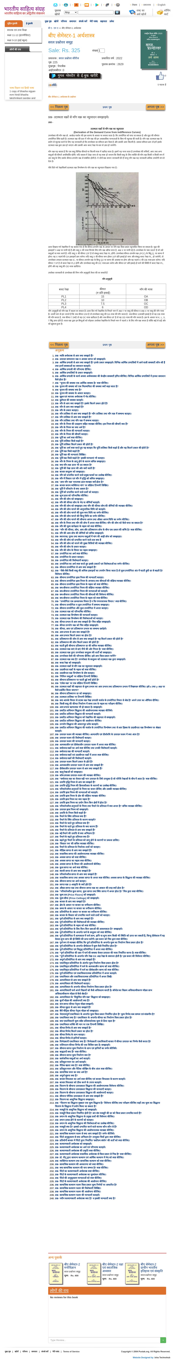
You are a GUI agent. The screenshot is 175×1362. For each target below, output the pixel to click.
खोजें (56, 21)
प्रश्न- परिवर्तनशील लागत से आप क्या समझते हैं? (76, 874)
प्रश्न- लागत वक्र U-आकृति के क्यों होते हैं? (73, 884)
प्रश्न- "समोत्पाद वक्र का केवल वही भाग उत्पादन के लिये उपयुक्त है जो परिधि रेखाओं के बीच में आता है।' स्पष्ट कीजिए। (106, 778)
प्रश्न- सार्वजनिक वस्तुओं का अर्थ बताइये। (72, 1058)
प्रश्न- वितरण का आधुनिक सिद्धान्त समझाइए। (75, 1099)
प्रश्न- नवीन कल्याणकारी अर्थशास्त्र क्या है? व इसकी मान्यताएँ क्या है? (85, 1198)
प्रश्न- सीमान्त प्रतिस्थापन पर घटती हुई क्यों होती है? (77, 679)
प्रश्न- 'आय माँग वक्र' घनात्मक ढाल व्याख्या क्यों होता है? (79, 482)
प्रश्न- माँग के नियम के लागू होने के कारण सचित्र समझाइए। (80, 461)
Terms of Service (71, 1351)
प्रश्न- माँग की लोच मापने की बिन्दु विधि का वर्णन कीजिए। (80, 516)
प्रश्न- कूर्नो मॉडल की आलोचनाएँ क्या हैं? (72, 1000)
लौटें (54, 84)
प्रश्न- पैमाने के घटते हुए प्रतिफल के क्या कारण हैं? (76, 826)
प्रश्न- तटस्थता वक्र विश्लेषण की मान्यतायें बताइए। (76, 615)
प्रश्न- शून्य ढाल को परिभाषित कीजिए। (71, 495)
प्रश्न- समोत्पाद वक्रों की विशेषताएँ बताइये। (73, 758)
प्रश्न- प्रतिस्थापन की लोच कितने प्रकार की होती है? (77, 642)
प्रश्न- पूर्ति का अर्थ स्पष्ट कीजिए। (68, 437)
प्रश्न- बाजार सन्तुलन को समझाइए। (70, 471)
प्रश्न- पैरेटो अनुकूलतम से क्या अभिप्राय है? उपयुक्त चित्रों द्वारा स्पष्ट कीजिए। (88, 1137)
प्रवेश (112, 21)
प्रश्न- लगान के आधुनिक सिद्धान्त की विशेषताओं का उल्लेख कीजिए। (84, 1123)
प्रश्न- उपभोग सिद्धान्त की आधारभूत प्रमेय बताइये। (76, 724)
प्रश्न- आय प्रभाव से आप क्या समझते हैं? (72, 632)
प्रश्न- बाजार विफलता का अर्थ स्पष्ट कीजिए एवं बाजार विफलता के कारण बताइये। (90, 1079)
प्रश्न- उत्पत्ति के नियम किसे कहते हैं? (70, 813)
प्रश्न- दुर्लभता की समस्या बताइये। (69, 400)
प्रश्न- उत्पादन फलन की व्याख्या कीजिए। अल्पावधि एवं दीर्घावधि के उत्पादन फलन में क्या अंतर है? (97, 734)
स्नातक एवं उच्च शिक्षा (17, 30)
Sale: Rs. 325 (64, 50)
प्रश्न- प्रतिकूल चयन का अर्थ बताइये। (70, 1062)
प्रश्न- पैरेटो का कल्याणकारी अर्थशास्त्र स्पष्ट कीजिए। (77, 1171)
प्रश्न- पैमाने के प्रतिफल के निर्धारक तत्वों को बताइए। (77, 847)
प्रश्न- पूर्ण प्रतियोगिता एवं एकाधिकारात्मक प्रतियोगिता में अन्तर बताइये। (86, 973)
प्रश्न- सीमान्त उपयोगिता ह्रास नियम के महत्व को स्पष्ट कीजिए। (81, 584)
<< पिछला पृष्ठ (59, 107)
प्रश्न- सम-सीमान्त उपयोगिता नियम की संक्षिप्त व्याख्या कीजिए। (82, 587)
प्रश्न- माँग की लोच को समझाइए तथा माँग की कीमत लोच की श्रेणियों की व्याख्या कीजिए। (94, 505)
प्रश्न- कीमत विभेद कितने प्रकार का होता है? (74, 1031)
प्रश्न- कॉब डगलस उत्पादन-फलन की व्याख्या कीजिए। (78, 775)
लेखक (134, 4)
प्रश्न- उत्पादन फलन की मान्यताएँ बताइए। (72, 741)
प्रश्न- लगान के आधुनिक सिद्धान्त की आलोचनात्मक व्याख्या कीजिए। (84, 1130)
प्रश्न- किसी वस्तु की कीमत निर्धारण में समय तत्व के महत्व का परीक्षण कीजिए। (89, 703)
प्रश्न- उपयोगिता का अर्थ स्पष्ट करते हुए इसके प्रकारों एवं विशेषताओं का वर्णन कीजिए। (92, 563)
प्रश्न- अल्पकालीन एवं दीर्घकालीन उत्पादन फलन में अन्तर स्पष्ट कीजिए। (85, 744)
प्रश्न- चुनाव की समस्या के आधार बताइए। (73, 393)
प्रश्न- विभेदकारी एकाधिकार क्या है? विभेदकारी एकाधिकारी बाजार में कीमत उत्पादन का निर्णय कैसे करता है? (103, 1041)
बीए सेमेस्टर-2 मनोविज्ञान (72, 1266)
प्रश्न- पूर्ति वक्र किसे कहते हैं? (67, 451)
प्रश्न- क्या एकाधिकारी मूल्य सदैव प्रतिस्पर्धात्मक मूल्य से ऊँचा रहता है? (85, 1021)
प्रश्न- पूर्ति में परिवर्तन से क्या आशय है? (72, 488)
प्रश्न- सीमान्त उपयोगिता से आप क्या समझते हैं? (75, 567)
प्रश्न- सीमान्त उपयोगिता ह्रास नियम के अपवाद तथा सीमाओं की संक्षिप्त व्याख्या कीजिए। (93, 580)
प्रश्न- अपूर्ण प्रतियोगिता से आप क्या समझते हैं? (75, 959)
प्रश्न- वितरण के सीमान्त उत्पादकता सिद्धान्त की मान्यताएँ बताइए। (83, 1089)
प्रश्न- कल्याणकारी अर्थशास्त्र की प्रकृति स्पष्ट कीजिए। (77, 1150)
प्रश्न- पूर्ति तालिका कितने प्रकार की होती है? (74, 444)
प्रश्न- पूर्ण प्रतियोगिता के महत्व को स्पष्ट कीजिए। (75, 925)
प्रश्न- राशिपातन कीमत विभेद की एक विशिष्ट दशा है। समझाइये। (82, 1045)
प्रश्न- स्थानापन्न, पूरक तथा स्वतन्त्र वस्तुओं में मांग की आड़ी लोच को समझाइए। (88, 536)
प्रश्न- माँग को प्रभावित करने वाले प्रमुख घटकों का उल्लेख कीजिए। (83, 475)
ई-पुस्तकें (29, 23)
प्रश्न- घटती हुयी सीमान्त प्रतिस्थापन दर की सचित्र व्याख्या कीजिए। (83, 645)
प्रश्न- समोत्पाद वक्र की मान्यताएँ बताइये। (72, 751)
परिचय (64, 21)
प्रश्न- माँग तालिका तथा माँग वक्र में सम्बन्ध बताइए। (77, 420)
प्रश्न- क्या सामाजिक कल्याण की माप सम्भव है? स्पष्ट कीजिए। (81, 1167)
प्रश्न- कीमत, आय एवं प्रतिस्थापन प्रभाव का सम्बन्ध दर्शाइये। (81, 628)
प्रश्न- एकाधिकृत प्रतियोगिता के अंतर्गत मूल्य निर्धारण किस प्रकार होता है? (87, 963)
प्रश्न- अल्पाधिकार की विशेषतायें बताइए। (72, 983)
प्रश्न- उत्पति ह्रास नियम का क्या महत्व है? (72, 799)
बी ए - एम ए (53, 28)
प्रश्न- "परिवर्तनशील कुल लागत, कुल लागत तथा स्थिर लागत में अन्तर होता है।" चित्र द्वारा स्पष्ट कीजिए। (99, 891)
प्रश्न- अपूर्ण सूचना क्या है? (66, 1075)
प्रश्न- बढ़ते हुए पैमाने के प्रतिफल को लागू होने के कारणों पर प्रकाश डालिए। (87, 840)
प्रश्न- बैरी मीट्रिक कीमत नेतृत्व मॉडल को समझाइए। (77, 1010)
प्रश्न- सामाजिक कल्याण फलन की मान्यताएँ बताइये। (77, 1195)
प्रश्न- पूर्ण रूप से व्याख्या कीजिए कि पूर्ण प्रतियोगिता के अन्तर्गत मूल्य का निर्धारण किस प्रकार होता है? (99, 942)
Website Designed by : (144, 1357)
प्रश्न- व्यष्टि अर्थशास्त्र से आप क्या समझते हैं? (74, 355)
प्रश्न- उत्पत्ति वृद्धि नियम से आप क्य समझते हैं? (75, 782)
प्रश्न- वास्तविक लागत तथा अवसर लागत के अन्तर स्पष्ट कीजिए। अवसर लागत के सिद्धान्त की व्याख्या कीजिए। (102, 877)
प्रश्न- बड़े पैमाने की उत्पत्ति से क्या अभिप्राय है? (75, 833)
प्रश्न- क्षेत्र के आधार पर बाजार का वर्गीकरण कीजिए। (77, 905)
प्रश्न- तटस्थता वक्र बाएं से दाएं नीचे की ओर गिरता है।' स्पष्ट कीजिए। (84, 649)
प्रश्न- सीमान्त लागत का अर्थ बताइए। (70, 881)
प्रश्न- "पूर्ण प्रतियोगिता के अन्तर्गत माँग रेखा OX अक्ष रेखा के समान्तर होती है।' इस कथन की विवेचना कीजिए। (102, 956)
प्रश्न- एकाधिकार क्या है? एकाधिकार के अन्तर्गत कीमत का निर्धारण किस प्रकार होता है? (93, 1017)
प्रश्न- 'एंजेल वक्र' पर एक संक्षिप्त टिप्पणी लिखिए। (76, 683)
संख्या (95, 50)
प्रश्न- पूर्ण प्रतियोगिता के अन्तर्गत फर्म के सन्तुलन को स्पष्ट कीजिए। (83, 932)
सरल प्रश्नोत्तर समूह (60, 42)
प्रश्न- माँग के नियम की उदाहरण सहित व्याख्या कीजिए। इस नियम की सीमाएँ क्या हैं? (91, 424)
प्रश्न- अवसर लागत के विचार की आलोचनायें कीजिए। (78, 864)
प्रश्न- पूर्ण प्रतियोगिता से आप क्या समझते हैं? (74, 918)
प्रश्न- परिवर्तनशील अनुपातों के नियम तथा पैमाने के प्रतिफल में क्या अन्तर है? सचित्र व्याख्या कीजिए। (98, 806)
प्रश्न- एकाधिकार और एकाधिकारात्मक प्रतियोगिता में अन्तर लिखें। (83, 976)
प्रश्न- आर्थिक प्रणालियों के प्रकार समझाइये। (73, 372)
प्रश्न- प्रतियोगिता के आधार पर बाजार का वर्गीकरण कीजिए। (81, 911)
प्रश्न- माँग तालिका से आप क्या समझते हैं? (73, 417)
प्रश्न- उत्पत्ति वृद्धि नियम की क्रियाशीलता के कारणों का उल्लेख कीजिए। (86, 785)
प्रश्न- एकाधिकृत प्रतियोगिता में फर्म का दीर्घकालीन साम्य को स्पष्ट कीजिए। (87, 969)
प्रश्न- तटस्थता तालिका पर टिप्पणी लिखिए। (73, 697)
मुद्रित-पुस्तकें (12, 23)
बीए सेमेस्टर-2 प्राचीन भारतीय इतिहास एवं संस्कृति (152, 1268)
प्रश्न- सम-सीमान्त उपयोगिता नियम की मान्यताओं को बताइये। (81, 591)
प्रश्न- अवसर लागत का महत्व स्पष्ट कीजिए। (73, 860)
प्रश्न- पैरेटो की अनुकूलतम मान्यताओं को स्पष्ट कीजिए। (78, 1178)
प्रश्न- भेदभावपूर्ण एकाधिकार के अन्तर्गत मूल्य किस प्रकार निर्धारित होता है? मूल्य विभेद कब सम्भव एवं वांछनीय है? (105, 1014)
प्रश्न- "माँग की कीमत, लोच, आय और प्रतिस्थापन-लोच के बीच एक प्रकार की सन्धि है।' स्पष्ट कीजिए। (98, 529)
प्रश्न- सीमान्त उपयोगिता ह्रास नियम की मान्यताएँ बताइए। (79, 577)
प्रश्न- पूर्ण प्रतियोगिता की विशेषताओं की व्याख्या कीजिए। (79, 922)
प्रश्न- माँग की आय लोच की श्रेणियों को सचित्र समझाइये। (79, 533)
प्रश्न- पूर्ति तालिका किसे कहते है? (69, 441)
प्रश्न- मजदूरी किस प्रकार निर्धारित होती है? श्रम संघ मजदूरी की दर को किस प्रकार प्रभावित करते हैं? (98, 1113)
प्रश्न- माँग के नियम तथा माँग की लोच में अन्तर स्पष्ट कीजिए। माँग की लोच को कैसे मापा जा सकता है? (99, 522)
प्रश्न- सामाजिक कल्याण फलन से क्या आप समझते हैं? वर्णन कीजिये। (85, 1133)
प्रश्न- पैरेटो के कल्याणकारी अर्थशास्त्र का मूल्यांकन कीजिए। (80, 1174)
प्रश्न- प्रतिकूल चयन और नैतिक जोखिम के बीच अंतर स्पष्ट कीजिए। (83, 1068)
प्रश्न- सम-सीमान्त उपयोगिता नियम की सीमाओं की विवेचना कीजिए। (84, 594)
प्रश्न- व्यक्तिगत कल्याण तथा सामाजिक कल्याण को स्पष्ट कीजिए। (83, 1161)
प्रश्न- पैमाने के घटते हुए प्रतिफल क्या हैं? (72, 823)
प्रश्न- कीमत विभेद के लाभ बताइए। (70, 1034)
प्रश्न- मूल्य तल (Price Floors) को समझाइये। (75, 894)
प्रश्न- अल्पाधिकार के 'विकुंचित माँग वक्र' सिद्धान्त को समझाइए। (82, 997)
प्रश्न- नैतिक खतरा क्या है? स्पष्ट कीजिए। (72, 1065)
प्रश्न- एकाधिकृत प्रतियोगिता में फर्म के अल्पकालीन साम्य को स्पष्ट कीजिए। (87, 966)
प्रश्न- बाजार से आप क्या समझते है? (70, 901)
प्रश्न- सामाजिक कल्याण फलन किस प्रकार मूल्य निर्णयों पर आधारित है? (86, 1184)
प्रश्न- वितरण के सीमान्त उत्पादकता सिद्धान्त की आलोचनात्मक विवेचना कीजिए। (89, 1085)
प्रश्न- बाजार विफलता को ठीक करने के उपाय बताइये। (78, 1082)
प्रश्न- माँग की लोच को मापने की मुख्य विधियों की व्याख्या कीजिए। (83, 543)
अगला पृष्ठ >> (155, 107)
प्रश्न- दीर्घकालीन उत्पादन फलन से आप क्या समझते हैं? (78, 768)
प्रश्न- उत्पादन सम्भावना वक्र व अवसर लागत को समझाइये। (80, 359)
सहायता (103, 21)
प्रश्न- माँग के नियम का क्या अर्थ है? (70, 427)
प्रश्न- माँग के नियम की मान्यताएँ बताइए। (72, 430)
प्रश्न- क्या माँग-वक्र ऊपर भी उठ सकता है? (73, 464)
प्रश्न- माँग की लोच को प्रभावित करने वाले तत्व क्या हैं (78, 540)
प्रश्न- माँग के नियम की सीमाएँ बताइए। (71, 434)
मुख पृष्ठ (48, 21)
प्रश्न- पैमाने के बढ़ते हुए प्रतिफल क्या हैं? (72, 836)
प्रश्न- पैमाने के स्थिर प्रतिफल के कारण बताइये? (75, 819)
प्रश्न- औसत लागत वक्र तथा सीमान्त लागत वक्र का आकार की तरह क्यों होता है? (90, 888)
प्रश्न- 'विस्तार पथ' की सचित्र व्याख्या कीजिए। (74, 843)
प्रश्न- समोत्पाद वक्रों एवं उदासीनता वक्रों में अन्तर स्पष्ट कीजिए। (82, 755)
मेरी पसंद (94, 21)
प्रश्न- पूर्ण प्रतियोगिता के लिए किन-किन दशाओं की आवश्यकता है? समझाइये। (89, 929)
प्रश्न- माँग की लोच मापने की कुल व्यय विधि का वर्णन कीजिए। (82, 512)
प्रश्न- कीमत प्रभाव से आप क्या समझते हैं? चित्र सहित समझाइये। (83, 621)
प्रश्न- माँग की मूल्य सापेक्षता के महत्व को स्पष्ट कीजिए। (78, 526)
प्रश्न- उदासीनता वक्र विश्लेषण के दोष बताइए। (75, 673)
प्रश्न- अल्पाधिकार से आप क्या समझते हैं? (73, 980)
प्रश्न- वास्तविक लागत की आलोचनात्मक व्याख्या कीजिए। (79, 853)
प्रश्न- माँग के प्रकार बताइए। (67, 410)
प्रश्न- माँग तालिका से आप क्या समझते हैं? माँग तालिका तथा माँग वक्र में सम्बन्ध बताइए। (93, 413)
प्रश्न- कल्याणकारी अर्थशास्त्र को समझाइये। (73, 1143)
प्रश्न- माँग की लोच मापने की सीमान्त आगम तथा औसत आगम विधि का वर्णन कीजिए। (92, 519)
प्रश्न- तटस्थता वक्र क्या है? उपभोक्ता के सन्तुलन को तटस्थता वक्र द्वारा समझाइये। (90, 659)
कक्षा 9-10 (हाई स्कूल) (17, 40)
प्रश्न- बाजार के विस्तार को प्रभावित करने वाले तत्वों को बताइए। (82, 915)
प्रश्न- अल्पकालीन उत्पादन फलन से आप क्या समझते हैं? (79, 765)
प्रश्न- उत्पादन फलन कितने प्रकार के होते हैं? (74, 761)
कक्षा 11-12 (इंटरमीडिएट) (18, 35)
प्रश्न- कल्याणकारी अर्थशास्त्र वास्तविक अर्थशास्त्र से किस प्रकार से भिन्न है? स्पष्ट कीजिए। (93, 1154)
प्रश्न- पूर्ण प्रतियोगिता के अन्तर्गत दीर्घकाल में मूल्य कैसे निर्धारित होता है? (86, 946)
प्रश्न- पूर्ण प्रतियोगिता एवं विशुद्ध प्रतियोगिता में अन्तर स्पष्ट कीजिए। (84, 949)
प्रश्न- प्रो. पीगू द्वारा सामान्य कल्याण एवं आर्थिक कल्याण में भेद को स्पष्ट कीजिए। (89, 1157)
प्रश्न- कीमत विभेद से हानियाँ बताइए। (71, 1038)
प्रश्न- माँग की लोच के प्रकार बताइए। (70, 546)
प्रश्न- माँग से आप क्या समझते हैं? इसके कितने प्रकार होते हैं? (81, 403)
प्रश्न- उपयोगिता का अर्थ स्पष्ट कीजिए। (71, 553)
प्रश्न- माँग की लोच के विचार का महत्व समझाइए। (76, 550)
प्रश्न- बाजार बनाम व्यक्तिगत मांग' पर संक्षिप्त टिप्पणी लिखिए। (82, 485)
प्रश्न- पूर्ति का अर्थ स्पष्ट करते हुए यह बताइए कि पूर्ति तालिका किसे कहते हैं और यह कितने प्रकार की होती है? (102, 447)
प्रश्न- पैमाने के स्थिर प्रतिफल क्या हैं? (71, 816)
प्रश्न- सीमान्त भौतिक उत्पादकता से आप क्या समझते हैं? (79, 1096)
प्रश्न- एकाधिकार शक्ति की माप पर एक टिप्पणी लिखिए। (79, 1024)
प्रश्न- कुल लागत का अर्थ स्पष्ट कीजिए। (71, 867)
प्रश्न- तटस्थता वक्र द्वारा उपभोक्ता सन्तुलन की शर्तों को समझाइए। (83, 652)
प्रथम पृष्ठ (107, 107)
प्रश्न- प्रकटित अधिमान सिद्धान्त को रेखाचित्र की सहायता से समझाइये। (85, 717)
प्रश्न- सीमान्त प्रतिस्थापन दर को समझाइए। (73, 693)
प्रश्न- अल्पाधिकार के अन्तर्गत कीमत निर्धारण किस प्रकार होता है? (83, 987)
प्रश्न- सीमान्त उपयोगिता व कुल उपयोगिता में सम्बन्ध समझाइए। (82, 604)
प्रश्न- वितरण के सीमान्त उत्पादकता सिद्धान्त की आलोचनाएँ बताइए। (84, 1092)
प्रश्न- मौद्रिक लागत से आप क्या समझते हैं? (73, 850)
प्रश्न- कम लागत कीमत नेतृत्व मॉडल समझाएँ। (74, 1004)
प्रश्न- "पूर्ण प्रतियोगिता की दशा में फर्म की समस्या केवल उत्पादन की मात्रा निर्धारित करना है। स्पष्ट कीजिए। (100, 952)
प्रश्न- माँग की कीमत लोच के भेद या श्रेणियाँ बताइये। (77, 502)
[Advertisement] (107, 1226)
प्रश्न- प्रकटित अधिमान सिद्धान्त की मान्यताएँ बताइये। (78, 714)
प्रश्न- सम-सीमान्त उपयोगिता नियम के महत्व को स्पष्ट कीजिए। (81, 598)
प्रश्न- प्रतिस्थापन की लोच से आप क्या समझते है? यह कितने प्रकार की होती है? (89, 638)
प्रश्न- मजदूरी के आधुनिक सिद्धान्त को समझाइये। (76, 1109)
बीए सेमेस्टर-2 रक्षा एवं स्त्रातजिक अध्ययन (112, 1268)
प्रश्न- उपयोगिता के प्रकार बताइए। (69, 557)
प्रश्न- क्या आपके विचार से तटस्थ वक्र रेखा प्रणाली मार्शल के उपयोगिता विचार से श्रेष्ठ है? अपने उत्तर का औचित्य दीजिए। (107, 700)
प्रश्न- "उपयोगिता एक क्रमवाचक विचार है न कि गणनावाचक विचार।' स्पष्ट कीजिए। (91, 601)
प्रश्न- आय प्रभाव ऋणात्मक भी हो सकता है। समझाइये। (78, 707)
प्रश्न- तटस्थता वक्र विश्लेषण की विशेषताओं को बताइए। (79, 618)
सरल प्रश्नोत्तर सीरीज (69, 58)
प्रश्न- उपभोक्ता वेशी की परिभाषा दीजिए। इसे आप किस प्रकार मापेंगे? (85, 656)
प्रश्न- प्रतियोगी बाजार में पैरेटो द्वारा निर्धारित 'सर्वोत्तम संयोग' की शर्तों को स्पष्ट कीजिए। (92, 1140)
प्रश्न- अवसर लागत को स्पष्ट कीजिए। (70, 857)
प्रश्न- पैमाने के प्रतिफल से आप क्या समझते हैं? (75, 830)
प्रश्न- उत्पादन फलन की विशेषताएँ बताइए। (73, 737)
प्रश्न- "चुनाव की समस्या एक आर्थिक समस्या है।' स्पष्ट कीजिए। (81, 383)
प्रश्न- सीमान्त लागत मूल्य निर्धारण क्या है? (73, 1055)
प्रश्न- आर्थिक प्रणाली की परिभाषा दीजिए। (73, 369)
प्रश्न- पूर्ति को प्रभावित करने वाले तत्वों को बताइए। (77, 492)
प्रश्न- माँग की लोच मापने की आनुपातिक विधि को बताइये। (80, 509)
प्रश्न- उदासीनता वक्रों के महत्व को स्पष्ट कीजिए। (75, 669)
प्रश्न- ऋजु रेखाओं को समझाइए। (69, 772)
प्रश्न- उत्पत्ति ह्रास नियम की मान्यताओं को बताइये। (76, 792)
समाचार (72, 21)
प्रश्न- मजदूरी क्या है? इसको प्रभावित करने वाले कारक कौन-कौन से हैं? (86, 1126)
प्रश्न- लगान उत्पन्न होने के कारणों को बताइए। (74, 1120)
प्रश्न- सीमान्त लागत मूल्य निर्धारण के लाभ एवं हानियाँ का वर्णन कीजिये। (86, 1048)
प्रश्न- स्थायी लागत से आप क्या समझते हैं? (73, 871)
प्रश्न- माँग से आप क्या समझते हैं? (69, 406)
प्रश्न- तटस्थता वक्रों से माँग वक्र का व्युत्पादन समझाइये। (78, 666)
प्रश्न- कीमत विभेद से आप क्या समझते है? (73, 1027)
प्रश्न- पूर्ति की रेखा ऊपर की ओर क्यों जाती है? (75, 468)
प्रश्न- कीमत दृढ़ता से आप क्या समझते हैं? (73, 1007)
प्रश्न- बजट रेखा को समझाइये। (68, 662)
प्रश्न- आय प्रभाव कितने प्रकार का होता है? (73, 635)
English (162, 4)
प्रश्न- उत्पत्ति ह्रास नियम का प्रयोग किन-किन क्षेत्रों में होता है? (81, 802)
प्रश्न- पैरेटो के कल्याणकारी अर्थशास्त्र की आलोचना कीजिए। (81, 1181)
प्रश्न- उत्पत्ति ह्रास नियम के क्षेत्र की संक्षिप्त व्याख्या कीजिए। (80, 795)
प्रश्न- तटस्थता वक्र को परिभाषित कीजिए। (73, 611)
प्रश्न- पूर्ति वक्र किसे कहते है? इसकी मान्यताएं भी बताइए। (80, 458)
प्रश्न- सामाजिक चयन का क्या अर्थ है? (71, 1072)
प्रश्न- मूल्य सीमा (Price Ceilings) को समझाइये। (77, 898)
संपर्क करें (83, 21)
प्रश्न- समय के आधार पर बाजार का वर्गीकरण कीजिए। (78, 908)
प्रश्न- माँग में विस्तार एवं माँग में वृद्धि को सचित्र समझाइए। (79, 478)
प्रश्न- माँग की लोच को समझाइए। (69, 499)
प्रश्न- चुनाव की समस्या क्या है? (68, 389)
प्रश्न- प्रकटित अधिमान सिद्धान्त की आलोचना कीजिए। (78, 720)
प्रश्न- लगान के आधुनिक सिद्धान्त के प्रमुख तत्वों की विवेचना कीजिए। (85, 1116)
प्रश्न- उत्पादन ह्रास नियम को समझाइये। (71, 809)
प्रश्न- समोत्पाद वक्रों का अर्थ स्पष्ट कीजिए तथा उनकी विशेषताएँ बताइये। (86, 748)
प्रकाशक (147, 4)
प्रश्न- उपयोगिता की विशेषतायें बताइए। (71, 560)
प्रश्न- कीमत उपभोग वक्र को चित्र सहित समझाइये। (76, 625)
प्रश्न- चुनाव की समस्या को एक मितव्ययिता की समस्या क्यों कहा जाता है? (86, 386)
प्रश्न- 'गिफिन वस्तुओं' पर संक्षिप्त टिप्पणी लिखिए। (76, 676)
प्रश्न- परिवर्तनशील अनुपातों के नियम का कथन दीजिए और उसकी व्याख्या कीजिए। (91, 789)
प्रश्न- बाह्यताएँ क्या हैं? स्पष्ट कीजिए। (70, 1051)
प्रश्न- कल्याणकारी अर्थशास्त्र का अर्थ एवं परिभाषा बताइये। (80, 1147)
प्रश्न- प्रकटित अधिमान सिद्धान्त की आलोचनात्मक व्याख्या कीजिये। (84, 710)
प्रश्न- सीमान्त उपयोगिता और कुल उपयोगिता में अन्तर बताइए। (81, 608)
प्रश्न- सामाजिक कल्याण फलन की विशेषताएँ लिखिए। (78, 1188)
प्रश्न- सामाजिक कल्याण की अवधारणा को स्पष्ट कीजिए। (79, 1164)
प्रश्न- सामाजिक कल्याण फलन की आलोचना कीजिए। (78, 1191)
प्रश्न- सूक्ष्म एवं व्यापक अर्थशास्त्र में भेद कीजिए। (75, 396)
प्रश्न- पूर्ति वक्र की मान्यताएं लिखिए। (70, 454)
